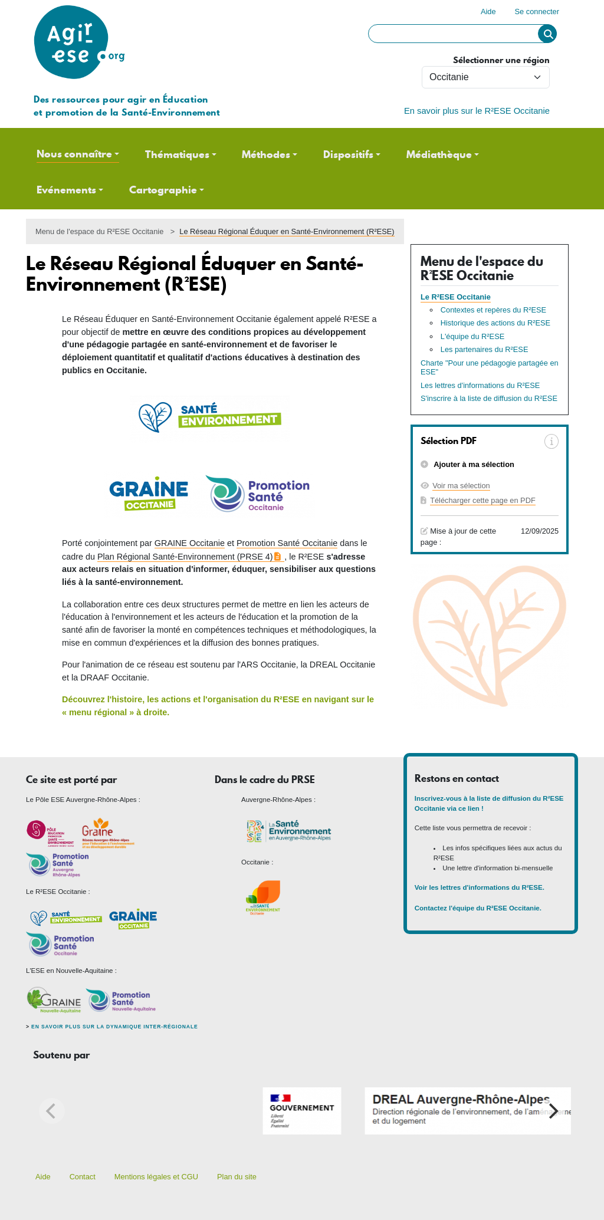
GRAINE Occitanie (190, 543)
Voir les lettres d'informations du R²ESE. (480, 887)
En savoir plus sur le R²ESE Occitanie (477, 111)
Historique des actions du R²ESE (495, 322)
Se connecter (537, 11)
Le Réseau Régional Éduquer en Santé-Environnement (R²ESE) (286, 231)
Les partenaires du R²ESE (484, 349)
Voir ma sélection (461, 485)
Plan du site (237, 1176)
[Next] (552, 1111)
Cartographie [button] (163, 190)
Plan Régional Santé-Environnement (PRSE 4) (185, 556)
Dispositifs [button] (348, 154)
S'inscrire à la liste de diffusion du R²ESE (489, 398)
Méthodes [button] (266, 154)
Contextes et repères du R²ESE (493, 309)
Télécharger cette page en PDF (483, 500)
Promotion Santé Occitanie (287, 543)
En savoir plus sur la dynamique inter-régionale (114, 1027)
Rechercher (547, 33)
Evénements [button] (66, 190)
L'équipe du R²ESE (472, 336)
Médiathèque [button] (439, 154)
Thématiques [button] (177, 154)
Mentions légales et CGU (156, 1176)
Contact (83, 1176)
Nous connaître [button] (74, 154)
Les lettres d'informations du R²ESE (480, 385)
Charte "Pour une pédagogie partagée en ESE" (490, 368)
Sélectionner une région (501, 60)
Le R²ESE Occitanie (456, 296)
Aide (488, 11)
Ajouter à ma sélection (473, 464)
